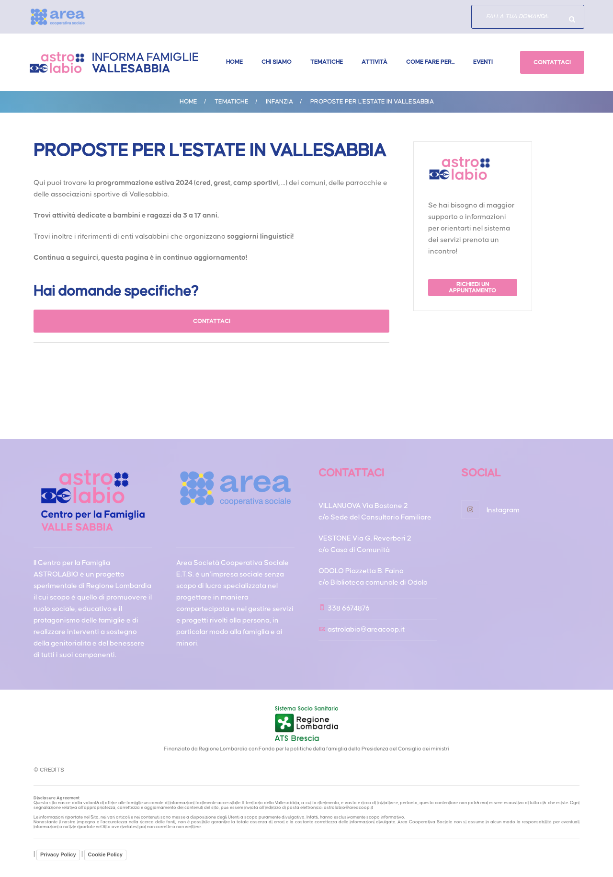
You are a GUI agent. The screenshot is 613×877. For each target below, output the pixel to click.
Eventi (483, 62)
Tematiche (326, 62)
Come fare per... (430, 62)
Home (234, 62)
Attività (374, 62)
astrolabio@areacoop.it (366, 629)
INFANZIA (279, 101)
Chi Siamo (276, 62)
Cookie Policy (105, 854)
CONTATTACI (552, 62)
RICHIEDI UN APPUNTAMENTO (473, 287)
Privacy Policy (58, 854)
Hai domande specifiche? (572, 19)
